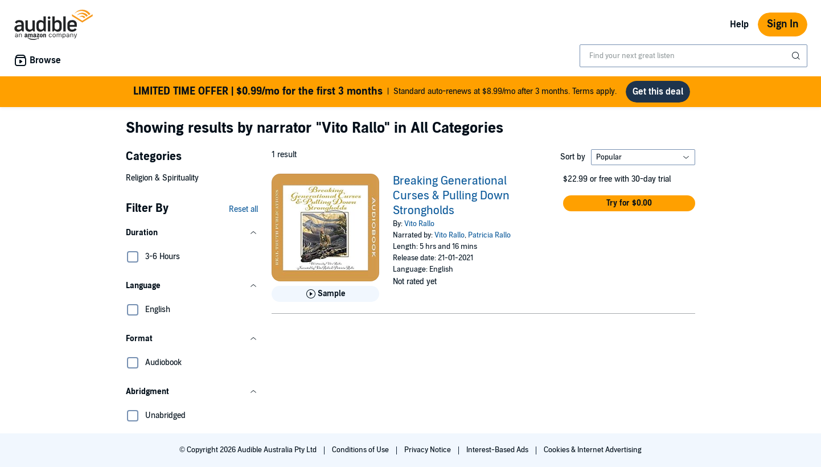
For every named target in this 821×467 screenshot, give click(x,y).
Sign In (782, 24)
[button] (192, 233)
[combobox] (693, 55)
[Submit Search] (797, 55)
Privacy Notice (428, 449)
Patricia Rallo (489, 235)
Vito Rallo (419, 223)
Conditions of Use (361, 449)
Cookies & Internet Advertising (593, 449)
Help (739, 24)
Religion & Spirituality (162, 178)
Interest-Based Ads (498, 449)
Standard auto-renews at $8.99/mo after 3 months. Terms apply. (375, 91)
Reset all (243, 209)
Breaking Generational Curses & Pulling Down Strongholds (451, 196)
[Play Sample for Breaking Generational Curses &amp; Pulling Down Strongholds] (325, 294)
